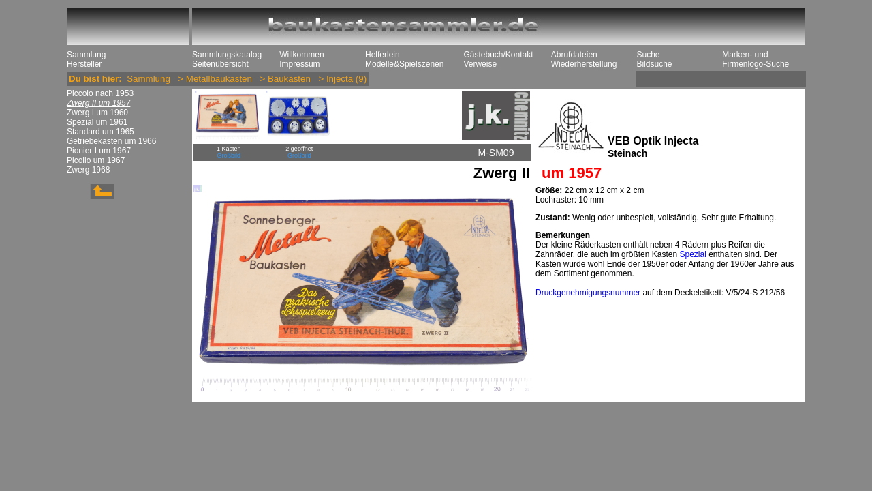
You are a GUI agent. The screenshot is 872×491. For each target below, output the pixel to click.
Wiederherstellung (584, 64)
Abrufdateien (574, 54)
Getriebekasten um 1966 (111, 141)
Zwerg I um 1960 (97, 112)
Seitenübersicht (220, 64)
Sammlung (86, 54)
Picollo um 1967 (96, 160)
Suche (647, 54)
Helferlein (382, 54)
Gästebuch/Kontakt (498, 54)
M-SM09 (496, 152)
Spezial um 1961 (97, 122)
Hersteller (84, 64)
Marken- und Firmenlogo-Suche (755, 59)
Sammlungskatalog (227, 54)
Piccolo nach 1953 (100, 93)
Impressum (299, 64)
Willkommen (301, 54)
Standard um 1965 (100, 131)
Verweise (480, 64)
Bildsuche (654, 64)
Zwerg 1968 (88, 170)
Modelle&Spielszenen (404, 64)
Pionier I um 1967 (99, 150)
